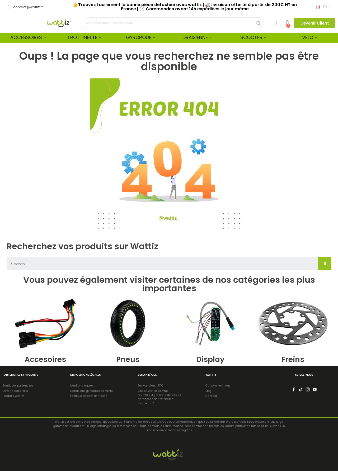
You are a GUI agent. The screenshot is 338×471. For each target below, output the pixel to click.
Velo (307, 37)
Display (210, 359)
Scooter (251, 37)
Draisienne (195, 37)
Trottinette (82, 37)
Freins (292, 359)
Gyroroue (138, 37)
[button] (314, 23)
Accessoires (26, 37)
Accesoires (45, 359)
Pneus (127, 359)
